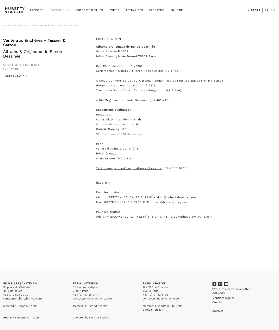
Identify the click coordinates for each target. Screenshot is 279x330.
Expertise (157, 10)
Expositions (59, 10)
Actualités (134, 10)
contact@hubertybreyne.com (22, 298)
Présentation (14, 78)
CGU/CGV (218, 293)
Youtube (226, 284)
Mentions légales (223, 297)
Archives (217, 310)
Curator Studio (99, 317)
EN (273, 10)
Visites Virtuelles (89, 10)
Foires (114, 10)
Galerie (177, 10)
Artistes (36, 10)
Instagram (220, 284)
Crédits (217, 302)
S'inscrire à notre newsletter (231, 289)
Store (253, 10)
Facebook (214, 284)
